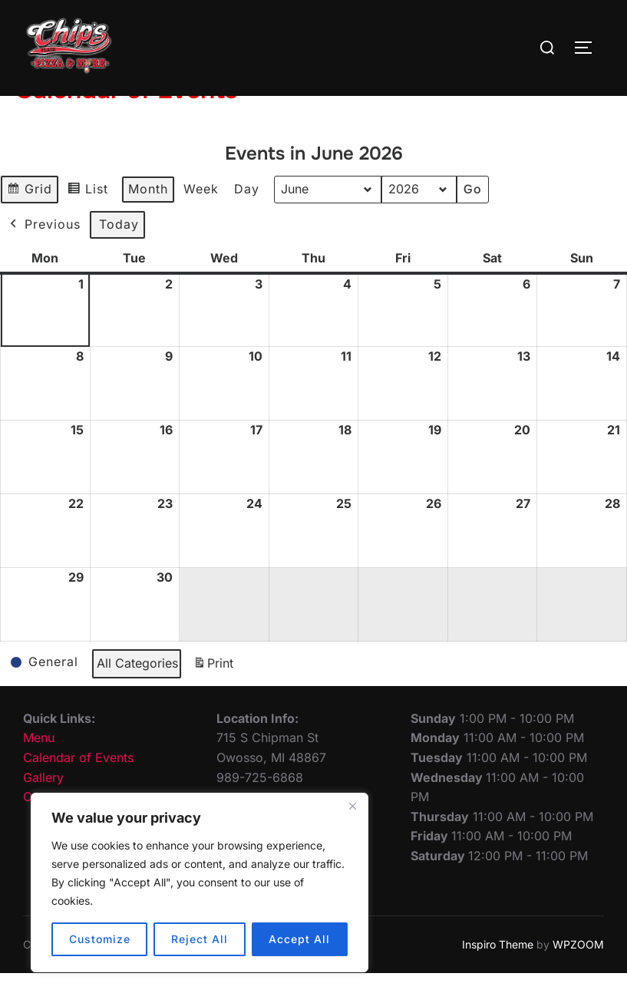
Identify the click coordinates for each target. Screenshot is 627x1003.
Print (213, 696)
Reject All (199, 938)
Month (148, 218)
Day (246, 218)
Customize (99, 938)
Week (201, 218)
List (91, 220)
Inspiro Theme (497, 974)
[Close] (352, 806)
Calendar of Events (78, 787)
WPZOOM (578, 974)
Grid (31, 220)
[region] (199, 882)
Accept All (299, 938)
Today (119, 253)
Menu (38, 767)
